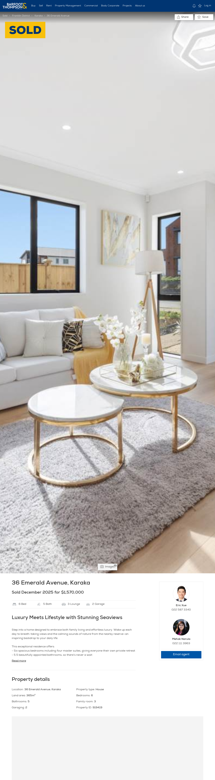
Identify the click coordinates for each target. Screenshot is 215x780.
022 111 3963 (181, 643)
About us (140, 6)
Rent (49, 6)
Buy (33, 6)
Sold (5, 16)
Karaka (39, 16)
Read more (19, 661)
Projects (127, 6)
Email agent (181, 654)
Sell (41, 6)
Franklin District (21, 16)
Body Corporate (110, 6)
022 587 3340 (181, 610)
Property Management (68, 6)
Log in (207, 6)
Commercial (91, 6)
